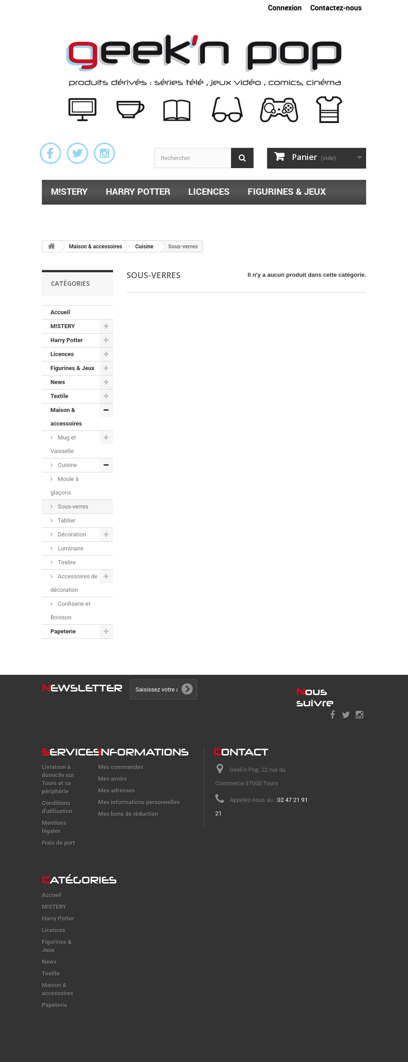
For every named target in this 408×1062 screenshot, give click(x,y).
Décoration (71, 534)
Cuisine (66, 465)
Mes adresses (116, 790)
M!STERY (69, 191)
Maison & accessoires (154, 215)
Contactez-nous (336, 8)
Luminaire (69, 548)
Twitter (77, 153)
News (57, 382)
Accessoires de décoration (74, 583)
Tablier (65, 520)
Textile (67, 215)
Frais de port (58, 842)
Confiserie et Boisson (70, 610)
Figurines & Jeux (287, 191)
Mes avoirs (112, 778)
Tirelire (66, 562)
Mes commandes (120, 767)
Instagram (104, 153)
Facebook (50, 153)
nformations (143, 752)
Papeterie (247, 215)
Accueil (60, 312)
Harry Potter (138, 191)
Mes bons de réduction (128, 813)
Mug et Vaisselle (63, 444)
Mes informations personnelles (139, 802)
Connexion (285, 8)
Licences (209, 191)
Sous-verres (72, 506)
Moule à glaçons (64, 486)
